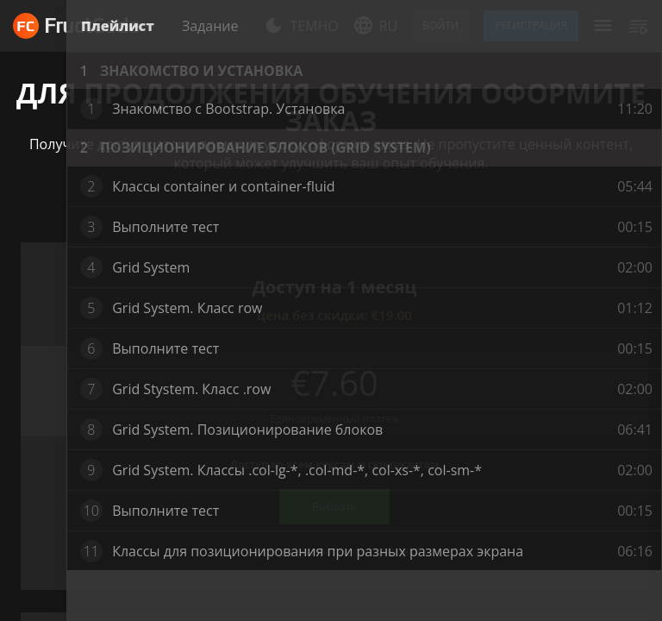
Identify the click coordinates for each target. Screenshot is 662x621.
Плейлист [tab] (117, 25)
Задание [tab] (210, 25)
